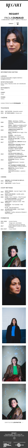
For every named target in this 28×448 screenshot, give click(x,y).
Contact (11, 23)
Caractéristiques (12, 103)
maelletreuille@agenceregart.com (14, 435)
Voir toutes (14, 422)
